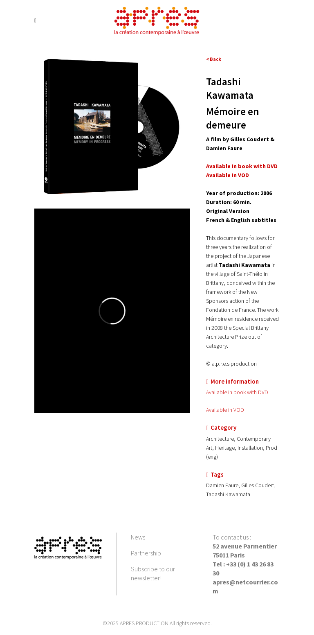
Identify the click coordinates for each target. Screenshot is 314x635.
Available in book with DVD (242, 166)
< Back (213, 59)
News (138, 537)
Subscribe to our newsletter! (153, 573)
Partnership (146, 553)
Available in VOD (225, 409)
